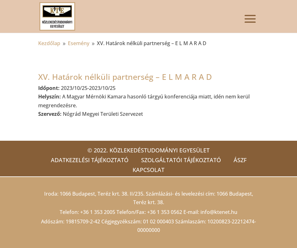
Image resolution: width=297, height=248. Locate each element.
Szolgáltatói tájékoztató (181, 160)
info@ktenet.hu (218, 212)
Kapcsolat (148, 170)
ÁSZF (240, 160)
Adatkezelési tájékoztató (89, 160)
